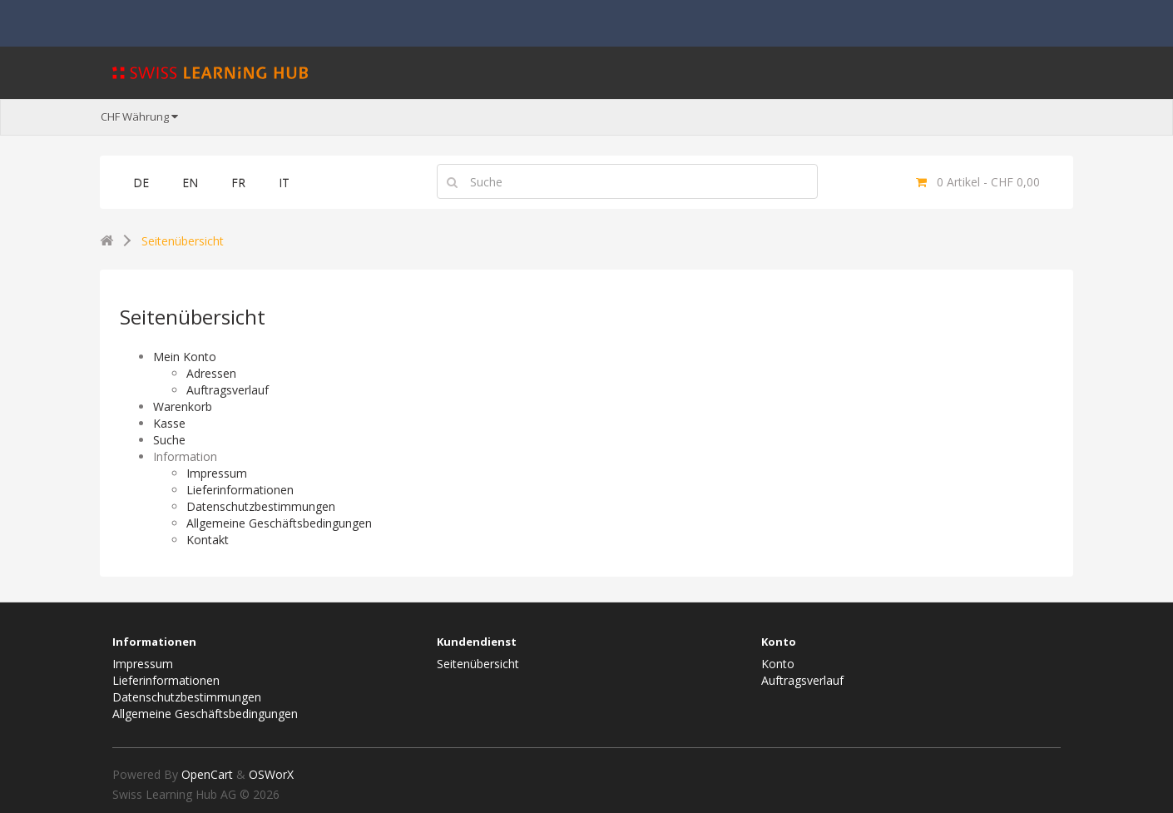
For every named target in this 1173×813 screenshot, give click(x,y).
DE (141, 183)
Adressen (211, 373)
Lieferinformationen (240, 490)
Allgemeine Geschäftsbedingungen (279, 523)
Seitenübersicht (182, 241)
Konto (777, 664)
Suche (169, 440)
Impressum (216, 473)
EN (190, 183)
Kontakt (207, 540)
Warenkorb (182, 406)
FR (238, 183)
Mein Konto (184, 356)
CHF (139, 116)
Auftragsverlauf (227, 390)
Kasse (169, 423)
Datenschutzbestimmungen (260, 506)
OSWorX (271, 774)
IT (284, 183)
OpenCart (207, 774)
